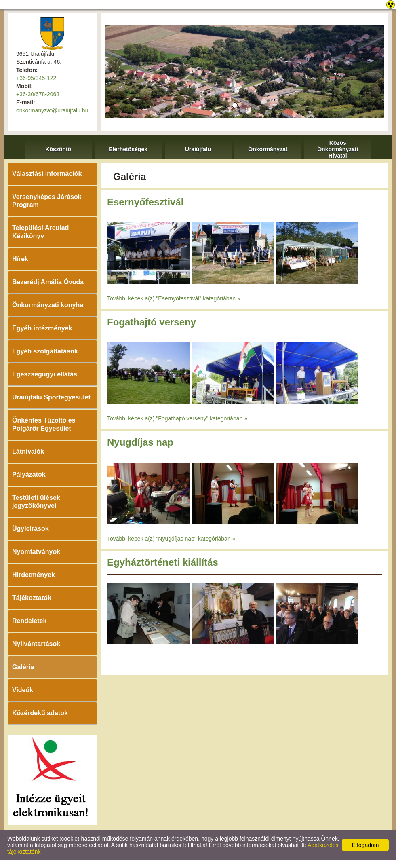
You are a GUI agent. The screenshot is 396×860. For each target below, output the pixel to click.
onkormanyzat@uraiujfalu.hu (52, 110)
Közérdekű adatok (40, 713)
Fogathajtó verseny (151, 322)
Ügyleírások (30, 528)
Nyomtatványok (36, 551)
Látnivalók (28, 451)
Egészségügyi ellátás (44, 374)
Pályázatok (29, 474)
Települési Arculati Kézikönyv (40, 231)
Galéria (23, 666)
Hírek (20, 259)
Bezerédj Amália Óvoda (48, 282)
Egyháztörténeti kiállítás (162, 562)
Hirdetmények (33, 574)
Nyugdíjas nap (140, 442)
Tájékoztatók (31, 597)
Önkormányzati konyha (47, 305)
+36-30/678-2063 (37, 94)
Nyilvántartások (36, 643)
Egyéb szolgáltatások (45, 351)
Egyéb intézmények (42, 328)
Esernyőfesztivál (145, 202)
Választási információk (47, 173)
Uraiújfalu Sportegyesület (51, 397)
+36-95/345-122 (36, 78)
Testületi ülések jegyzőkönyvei (36, 501)
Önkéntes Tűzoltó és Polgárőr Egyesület (43, 424)
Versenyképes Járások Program (47, 200)
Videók (22, 690)
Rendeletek (29, 620)
